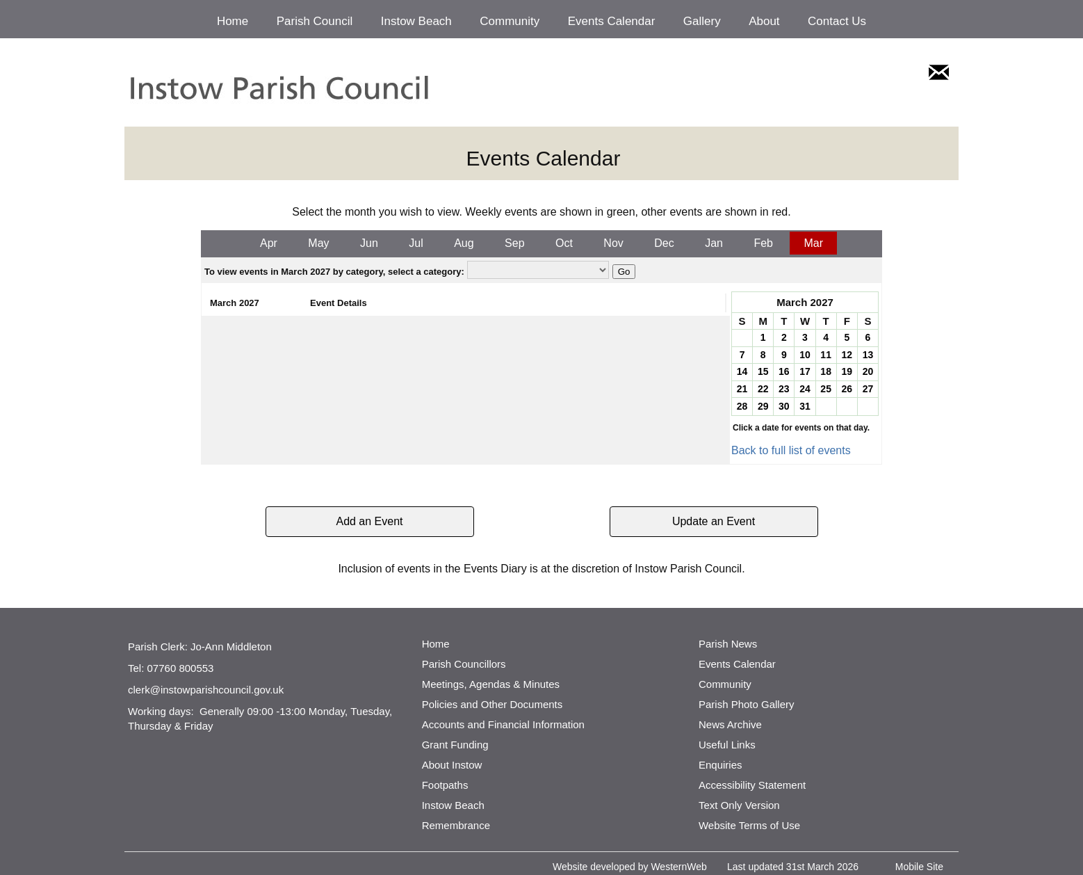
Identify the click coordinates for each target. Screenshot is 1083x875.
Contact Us (837, 21)
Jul (416, 243)
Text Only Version (739, 805)
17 (805, 371)
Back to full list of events (791, 450)
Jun (369, 243)
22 (763, 388)
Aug (463, 243)
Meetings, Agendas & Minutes (491, 684)
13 (868, 354)
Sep (514, 243)
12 (846, 354)
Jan (714, 243)
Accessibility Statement (752, 785)
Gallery (702, 21)
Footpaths (445, 785)
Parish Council (315, 21)
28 (742, 406)
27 (868, 388)
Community (509, 21)
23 (784, 388)
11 (825, 354)
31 (805, 406)
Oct (564, 243)
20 (868, 371)
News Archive (730, 724)
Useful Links (727, 744)
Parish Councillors (464, 664)
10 (805, 354)
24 (805, 388)
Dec (664, 243)
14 (742, 371)
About (764, 21)
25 (825, 388)
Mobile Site (919, 866)
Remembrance (456, 825)
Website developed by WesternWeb (630, 866)
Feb (763, 243)
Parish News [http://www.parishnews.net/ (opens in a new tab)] (728, 644)
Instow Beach (416, 21)
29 (763, 406)
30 (784, 406)
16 (784, 371)
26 (846, 388)
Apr (268, 243)
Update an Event (713, 521)
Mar (813, 243)
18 (825, 371)
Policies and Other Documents (492, 704)
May (318, 243)
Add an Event (369, 521)
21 (742, 388)
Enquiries (720, 765)
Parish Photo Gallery (747, 704)
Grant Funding (455, 744)
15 (763, 371)
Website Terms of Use (749, 825)
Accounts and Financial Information (503, 724)
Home (232, 21)
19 (846, 371)
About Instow (452, 765)
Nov (613, 243)
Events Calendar (612, 21)
